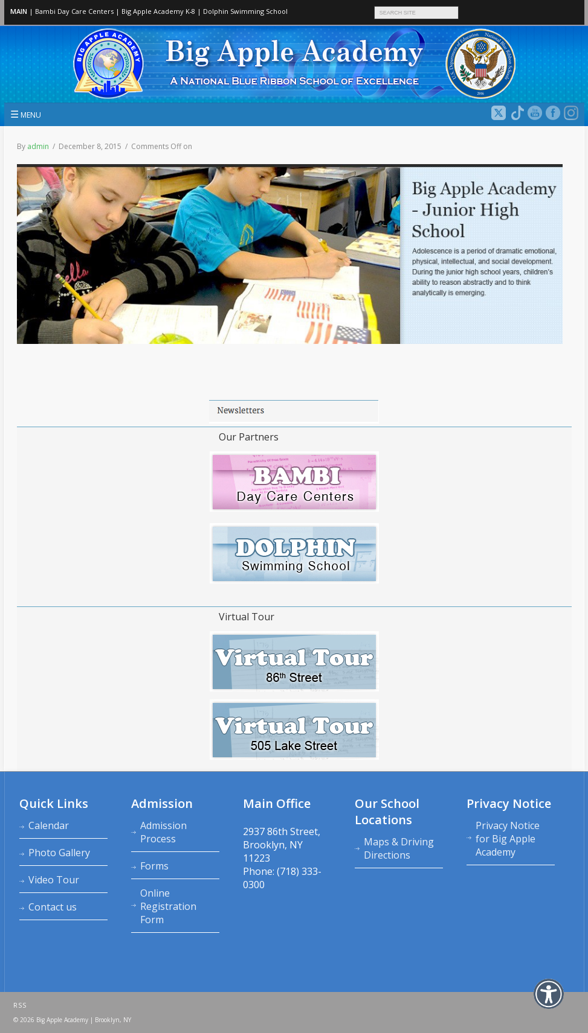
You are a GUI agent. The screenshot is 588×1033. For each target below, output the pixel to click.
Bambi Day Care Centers (74, 11)
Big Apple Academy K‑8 (158, 11)
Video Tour (53, 879)
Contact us (52, 907)
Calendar (48, 825)
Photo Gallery (59, 852)
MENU (25, 114)
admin (38, 146)
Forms (154, 865)
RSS (20, 1005)
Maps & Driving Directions (399, 848)
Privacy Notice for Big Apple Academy (508, 839)
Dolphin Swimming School (245, 11)
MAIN (18, 11)
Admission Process (163, 832)
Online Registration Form (168, 906)
